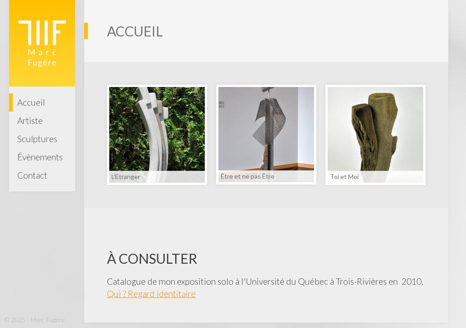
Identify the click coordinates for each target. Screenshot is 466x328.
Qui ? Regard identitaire (151, 293)
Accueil (31, 102)
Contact (32, 175)
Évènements (40, 157)
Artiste (30, 120)
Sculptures (37, 138)
